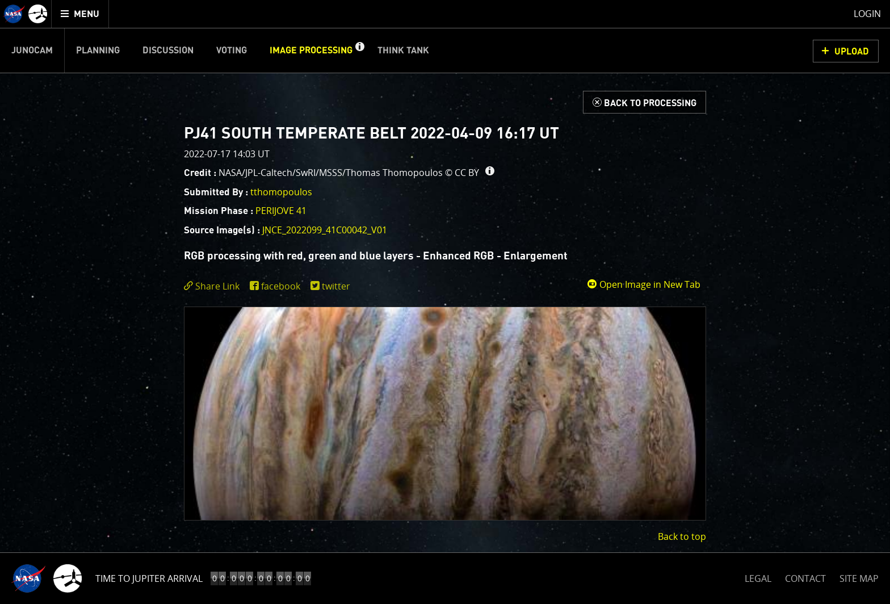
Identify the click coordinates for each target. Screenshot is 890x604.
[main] (445, 302)
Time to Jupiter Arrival (149, 578)
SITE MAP (859, 578)
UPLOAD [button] (851, 51)
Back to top (682, 536)
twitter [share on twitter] (336, 286)
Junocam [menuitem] (32, 50)
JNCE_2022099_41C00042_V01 (324, 230)
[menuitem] (80, 14)
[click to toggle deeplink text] (214, 286)
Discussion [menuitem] (168, 50)
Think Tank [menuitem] (403, 50)
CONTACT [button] (805, 578)
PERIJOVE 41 (281, 210)
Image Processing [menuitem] (311, 50)
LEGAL (758, 576)
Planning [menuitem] (98, 50)
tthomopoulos (281, 192)
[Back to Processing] (644, 102)
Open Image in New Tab (643, 284)
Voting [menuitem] (231, 50)
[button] (359, 50)
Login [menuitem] (867, 13)
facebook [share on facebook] (280, 286)
